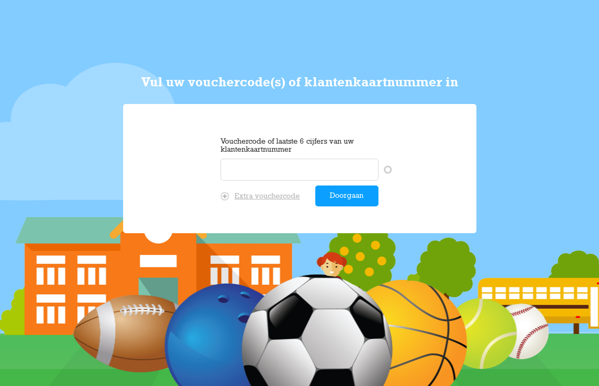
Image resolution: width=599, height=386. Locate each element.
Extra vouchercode (260, 196)
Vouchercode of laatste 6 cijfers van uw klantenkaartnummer (287, 145)
